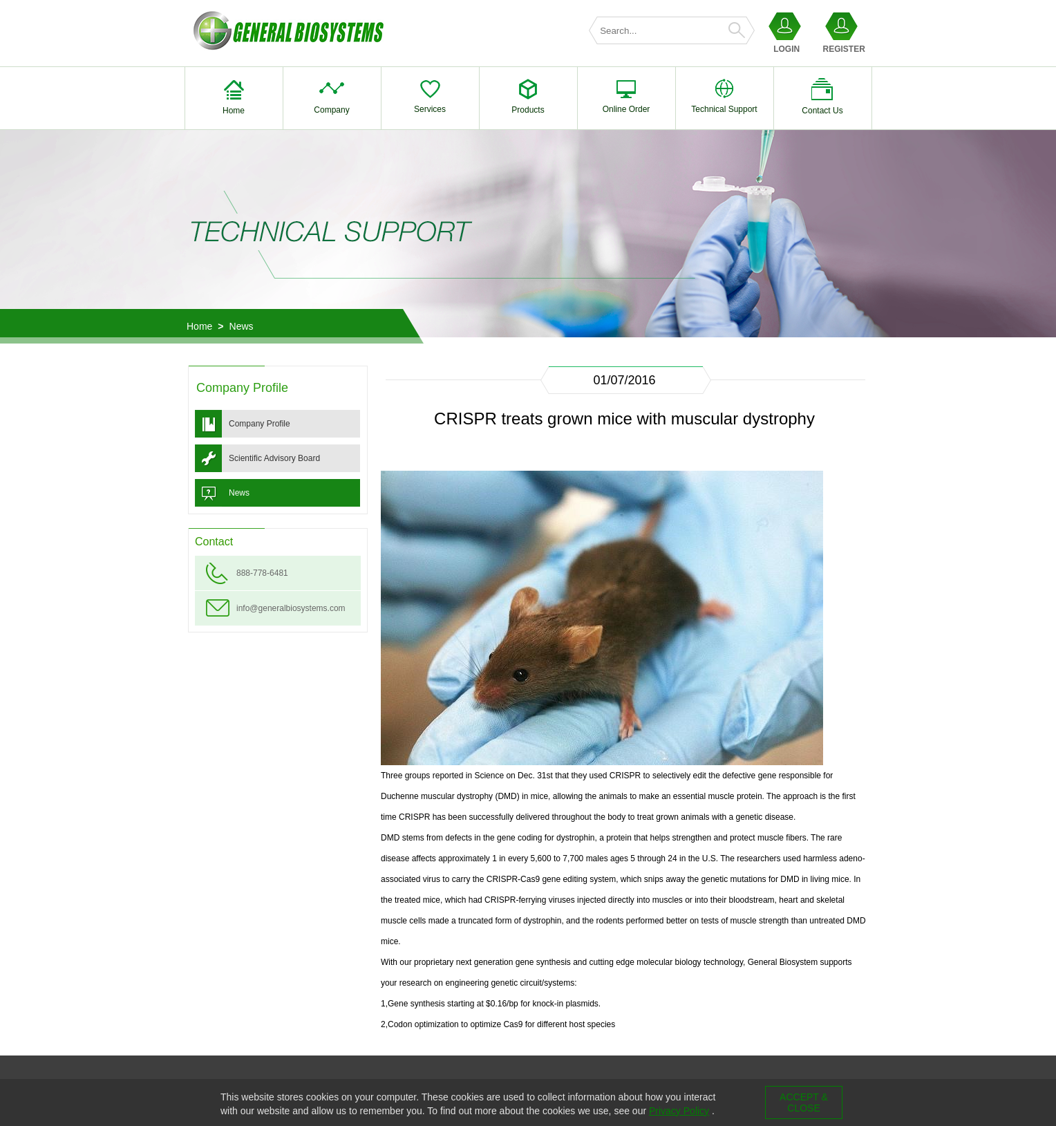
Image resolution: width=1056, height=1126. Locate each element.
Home (199, 326)
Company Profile (259, 424)
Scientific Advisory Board (274, 458)
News (241, 326)
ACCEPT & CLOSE (804, 1102)
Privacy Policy (679, 1110)
